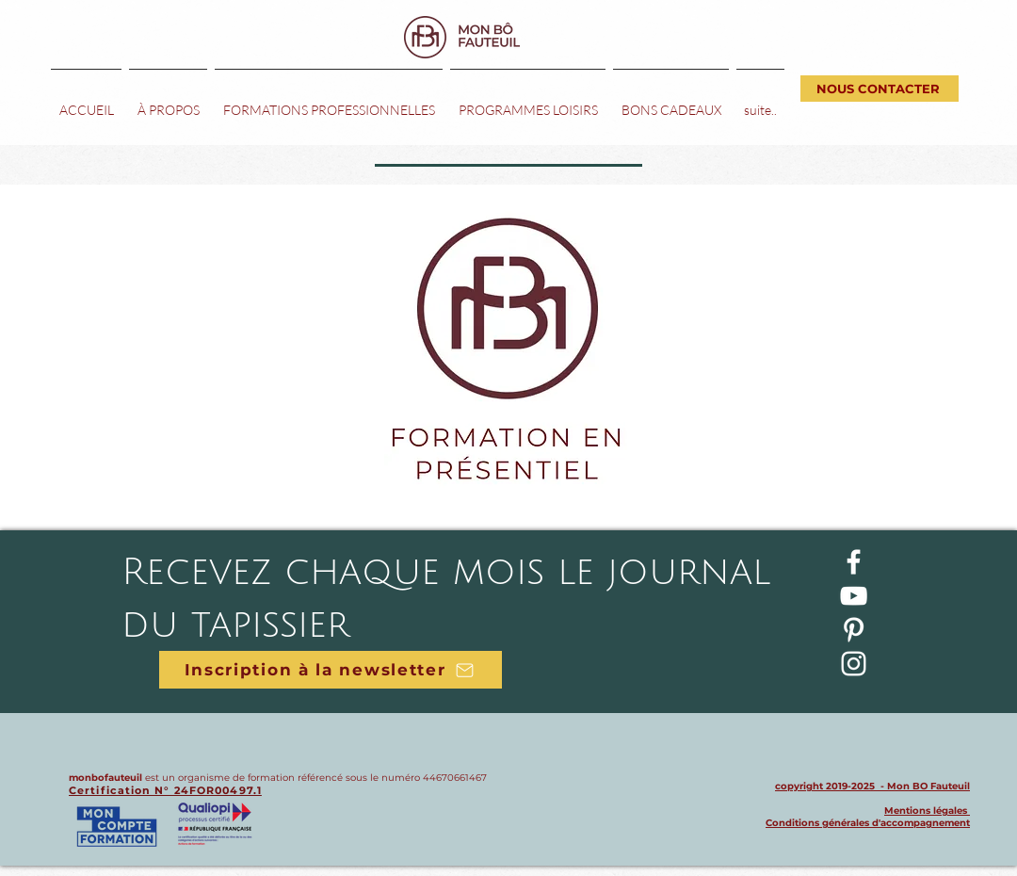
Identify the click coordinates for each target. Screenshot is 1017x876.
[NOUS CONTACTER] (879, 88)
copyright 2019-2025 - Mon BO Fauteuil (872, 786)
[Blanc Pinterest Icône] (853, 629)
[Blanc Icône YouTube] (853, 595)
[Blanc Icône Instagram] (853, 663)
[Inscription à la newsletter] (330, 670)
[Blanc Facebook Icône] (853, 561)
